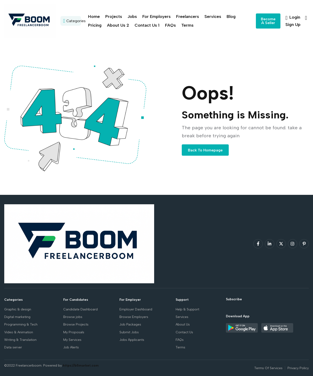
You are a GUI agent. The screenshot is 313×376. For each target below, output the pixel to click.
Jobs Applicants (131, 340)
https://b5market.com (81, 365)
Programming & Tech (21, 324)
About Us (183, 324)
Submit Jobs (129, 332)
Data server (13, 347)
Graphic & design (17, 309)
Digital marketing (17, 317)
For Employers (156, 16)
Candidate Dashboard (80, 309)
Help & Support (187, 309)
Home (94, 16)
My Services (72, 340)
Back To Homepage (205, 150)
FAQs (170, 25)
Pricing (95, 25)
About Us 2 (118, 25)
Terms (187, 25)
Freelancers (187, 16)
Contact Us (184, 332)
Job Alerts (71, 347)
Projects (113, 16)
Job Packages (130, 324)
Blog (231, 16)
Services (212, 16)
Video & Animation (18, 332)
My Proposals (73, 332)
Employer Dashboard (135, 309)
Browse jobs (72, 317)
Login (293, 17)
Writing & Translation (20, 340)
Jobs (132, 16)
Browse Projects (76, 324)
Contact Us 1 (147, 25)
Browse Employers (133, 317)
